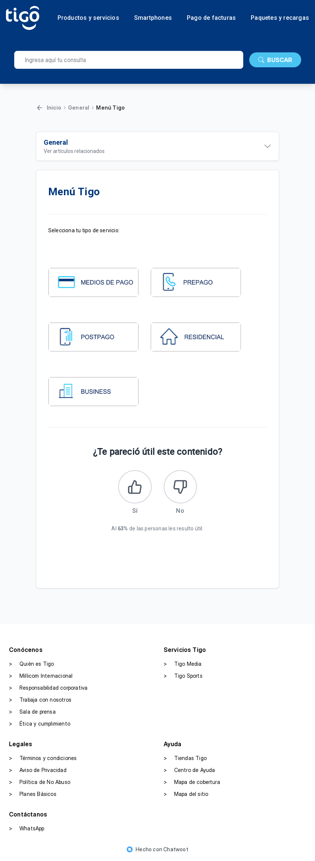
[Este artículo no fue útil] (180, 487)
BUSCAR (275, 60)
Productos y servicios (88, 18)
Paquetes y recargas (280, 18)
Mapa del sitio (186, 794)
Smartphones (153, 18)
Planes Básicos (32, 794)
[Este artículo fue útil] (135, 487)
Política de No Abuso (39, 782)
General (78, 107)
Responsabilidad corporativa (48, 688)
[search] (128, 59)
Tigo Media (183, 664)
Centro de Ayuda (189, 770)
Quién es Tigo (31, 664)
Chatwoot (175, 849)
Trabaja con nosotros (40, 700)
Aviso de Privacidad (38, 770)
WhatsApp (26, 829)
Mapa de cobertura (192, 782)
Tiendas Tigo (185, 758)
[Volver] (39, 107)
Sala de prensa (32, 712)
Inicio (54, 107)
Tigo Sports (183, 676)
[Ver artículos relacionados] (157, 146)
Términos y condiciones (43, 758)
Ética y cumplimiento (39, 724)
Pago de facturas (211, 18)
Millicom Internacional (40, 676)
